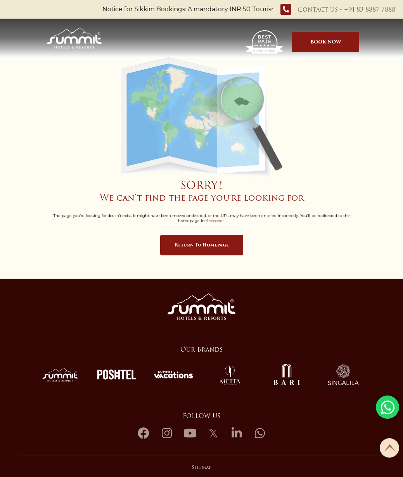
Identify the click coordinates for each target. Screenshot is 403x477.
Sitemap (201, 467)
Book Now (325, 41)
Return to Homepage (202, 244)
